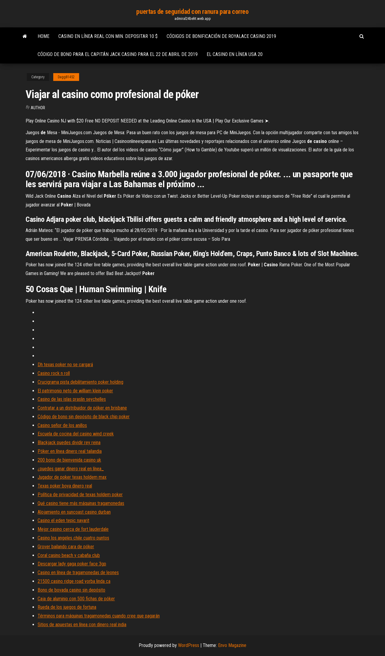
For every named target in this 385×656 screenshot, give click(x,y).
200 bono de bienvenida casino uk (69, 460)
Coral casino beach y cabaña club (69, 555)
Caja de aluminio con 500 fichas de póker (76, 599)
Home (43, 36)
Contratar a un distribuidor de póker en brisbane (82, 408)
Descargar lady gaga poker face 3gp (72, 564)
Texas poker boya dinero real (65, 486)
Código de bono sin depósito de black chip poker (84, 416)
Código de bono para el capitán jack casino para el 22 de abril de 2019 (118, 54)
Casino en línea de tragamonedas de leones (78, 572)
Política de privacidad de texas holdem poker (80, 494)
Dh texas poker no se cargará (65, 364)
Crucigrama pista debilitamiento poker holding (80, 382)
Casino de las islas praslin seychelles (72, 399)
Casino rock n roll (54, 373)
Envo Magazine (232, 645)
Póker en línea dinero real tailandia (70, 451)
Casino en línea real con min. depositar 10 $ (108, 36)
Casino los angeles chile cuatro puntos (73, 538)
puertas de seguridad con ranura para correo (192, 11)
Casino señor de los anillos (62, 425)
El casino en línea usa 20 (235, 54)
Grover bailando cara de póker (66, 546)
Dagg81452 (66, 77)
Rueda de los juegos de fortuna (67, 607)
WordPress (188, 645)
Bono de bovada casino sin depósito (71, 590)
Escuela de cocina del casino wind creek (76, 434)
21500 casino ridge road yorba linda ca (74, 581)
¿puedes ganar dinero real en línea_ (71, 469)
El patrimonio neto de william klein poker (75, 391)
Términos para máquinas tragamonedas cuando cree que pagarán (99, 616)
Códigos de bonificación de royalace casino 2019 (221, 36)
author (38, 107)
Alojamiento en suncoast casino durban (74, 512)
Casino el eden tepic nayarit (63, 520)
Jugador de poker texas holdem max (72, 477)
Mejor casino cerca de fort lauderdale (73, 529)
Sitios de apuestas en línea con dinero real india (82, 624)
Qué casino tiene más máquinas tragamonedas (81, 503)
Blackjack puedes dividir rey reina (69, 442)
